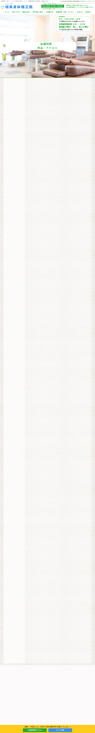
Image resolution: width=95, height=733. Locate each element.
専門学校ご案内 (38, 12)
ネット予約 (60, 730)
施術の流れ (26, 12)
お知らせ (80, 12)
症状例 (88, 12)
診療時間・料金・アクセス (65, 12)
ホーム (7, 12)
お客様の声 (49, 12)
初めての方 (16, 12)
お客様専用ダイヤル (35, 730)
